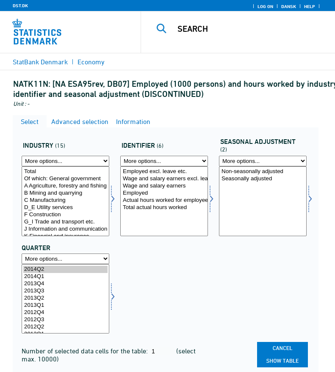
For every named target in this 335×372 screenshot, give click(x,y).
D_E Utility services (65, 207)
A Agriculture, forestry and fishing (65, 186)
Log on (265, 6)
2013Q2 (65, 298)
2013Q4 (65, 283)
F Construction (65, 214)
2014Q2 (65, 269)
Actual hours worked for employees (164, 200)
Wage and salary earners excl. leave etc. (164, 178)
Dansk (288, 6)
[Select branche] (65, 201)
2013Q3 (65, 291)
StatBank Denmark (40, 62)
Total (65, 171)
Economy (91, 62)
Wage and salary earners (164, 186)
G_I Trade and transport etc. (65, 222)
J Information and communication (65, 229)
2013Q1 (65, 305)
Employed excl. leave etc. (164, 171)
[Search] (251, 28)
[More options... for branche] (65, 161)
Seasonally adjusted (263, 178)
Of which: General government (65, 178)
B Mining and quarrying (65, 193)
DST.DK (20, 5)
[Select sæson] (263, 201)
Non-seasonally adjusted (263, 171)
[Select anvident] (164, 201)
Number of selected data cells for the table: (86, 351)
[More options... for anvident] (164, 161)
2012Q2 (65, 327)
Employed (164, 193)
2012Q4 (65, 312)
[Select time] (65, 299)
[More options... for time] (65, 259)
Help (309, 6)
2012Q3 (65, 319)
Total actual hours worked (164, 207)
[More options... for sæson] (263, 161)
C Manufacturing (65, 200)
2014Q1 (65, 276)
